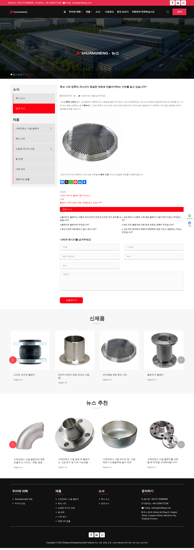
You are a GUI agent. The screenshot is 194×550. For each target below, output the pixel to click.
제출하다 (71, 300)
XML (130, 545)
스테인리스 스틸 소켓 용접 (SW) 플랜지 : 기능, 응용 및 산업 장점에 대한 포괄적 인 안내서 (30, 463)
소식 (98, 12)
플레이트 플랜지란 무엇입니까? (75, 225)
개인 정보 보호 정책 (140, 545)
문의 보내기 (123, 12)
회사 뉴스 (20, 98)
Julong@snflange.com (82, 3)
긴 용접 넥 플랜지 (22, 375)
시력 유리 (20, 169)
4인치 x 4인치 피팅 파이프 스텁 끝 (118, 377)
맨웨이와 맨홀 (23, 179)
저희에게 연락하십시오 (143, 12)
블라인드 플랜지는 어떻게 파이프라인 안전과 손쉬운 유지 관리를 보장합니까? (90, 218)
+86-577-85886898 (25, 3)
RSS (126, 545)
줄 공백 (19, 159)
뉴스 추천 (97, 404)
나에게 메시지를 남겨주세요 (93, 96)
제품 (89, 12)
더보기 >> (18, 381)
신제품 (97, 319)
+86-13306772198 (53, 3)
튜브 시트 (20, 138)
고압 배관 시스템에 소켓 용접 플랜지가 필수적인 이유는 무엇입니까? (151, 218)
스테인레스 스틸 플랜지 (27, 128)
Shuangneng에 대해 (22, 501)
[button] (13, 361)
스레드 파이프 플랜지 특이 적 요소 (75, 195)
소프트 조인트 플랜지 (69, 375)
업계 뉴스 (28, 75)
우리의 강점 (18, 505)
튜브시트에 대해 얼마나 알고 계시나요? (78, 229)
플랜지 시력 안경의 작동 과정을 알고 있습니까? (81, 203)
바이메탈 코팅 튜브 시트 (159, 375)
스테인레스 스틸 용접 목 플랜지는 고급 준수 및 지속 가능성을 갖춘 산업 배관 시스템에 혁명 (119, 463)
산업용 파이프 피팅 (25, 149)
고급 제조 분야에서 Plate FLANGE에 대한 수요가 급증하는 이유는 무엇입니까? (152, 230)
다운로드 (109, 12)
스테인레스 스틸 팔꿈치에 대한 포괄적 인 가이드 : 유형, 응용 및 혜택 (74, 463)
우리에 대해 (76, 12)
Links (115, 545)
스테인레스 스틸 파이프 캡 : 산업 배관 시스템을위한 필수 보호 (163, 463)
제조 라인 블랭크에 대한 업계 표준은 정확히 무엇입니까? (148, 225)
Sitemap (120, 545)
